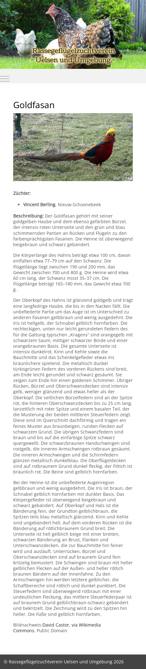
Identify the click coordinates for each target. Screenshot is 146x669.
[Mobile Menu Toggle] (4, 78)
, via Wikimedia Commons (57, 627)
